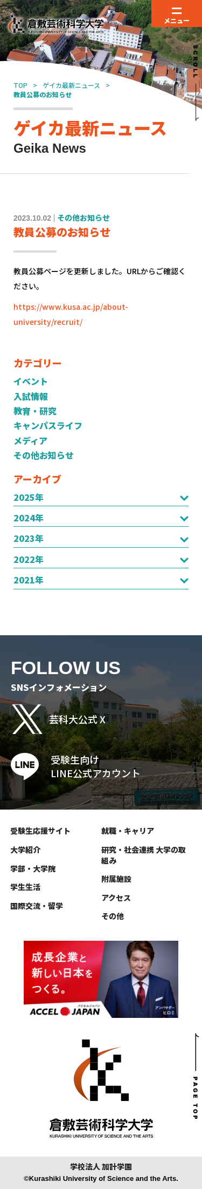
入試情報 (30, 396)
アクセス (116, 897)
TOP (20, 85)
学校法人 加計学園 (101, 1166)
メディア (30, 440)
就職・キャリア (127, 830)
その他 (112, 916)
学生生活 (25, 886)
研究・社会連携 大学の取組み (143, 855)
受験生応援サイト (40, 830)
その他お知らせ (43, 455)
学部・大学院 (32, 868)
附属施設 (116, 878)
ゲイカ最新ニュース (71, 85)
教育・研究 (35, 411)
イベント (30, 381)
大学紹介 (25, 849)
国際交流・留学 (36, 905)
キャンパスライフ (47, 425)
